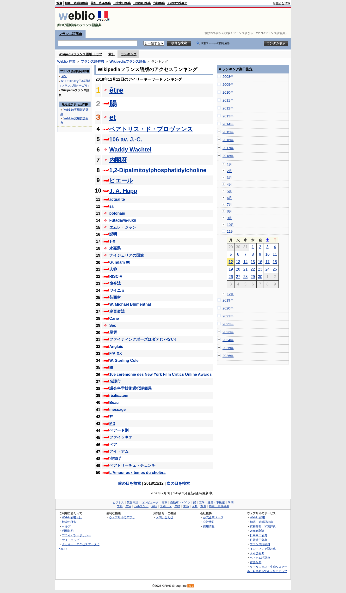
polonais (117, 213)
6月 (229, 198)
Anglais (116, 347)
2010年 (228, 92)
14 (245, 262)
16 (260, 262)
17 (267, 262)
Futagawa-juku (122, 220)
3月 (229, 178)
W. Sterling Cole (124, 360)
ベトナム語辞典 (260, 557)
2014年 (228, 124)
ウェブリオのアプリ (122, 517)
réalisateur (119, 395)
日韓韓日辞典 (142, 3)
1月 (229, 164)
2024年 (228, 340)
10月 (230, 225)
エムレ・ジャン (122, 227)
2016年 (228, 140)
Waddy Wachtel (130, 149)
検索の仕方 (69, 521)
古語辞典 (159, 3)
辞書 (59, 3)
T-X (112, 241)
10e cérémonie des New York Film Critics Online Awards (160, 374)
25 (275, 269)
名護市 (115, 381)
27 (238, 277)
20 (238, 269)
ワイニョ (117, 290)
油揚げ (115, 458)
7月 (229, 204)
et (112, 117)
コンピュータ (150, 502)
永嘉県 (115, 248)
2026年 (228, 356)
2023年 (228, 332)
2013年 (228, 116)
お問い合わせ (164, 517)
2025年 (228, 348)
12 (231, 262)
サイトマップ (70, 539)
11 (275, 254)
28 (245, 277)
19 (231, 269)
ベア (113, 444)
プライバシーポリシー (76, 535)
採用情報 (209, 526)
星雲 (113, 332)
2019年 (228, 300)
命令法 (115, 283)
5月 (229, 191)
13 (238, 262)
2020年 (228, 308)
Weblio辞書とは (72, 517)
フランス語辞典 (70, 34)
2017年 (228, 148)
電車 (164, 502)
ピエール (121, 180)
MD (112, 424)
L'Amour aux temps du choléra (137, 473)
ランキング (128, 54)
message (117, 409)
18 (275, 262)
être (116, 90)
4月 (229, 184)
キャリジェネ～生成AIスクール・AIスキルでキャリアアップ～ (267, 571)
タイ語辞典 (257, 553)
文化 (120, 506)
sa (111, 206)
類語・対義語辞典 (76, 3)
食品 (186, 506)
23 (260, 269)
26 (231, 277)
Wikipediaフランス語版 (128, 61)
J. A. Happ (123, 191)
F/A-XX (115, 353)
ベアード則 (119, 430)
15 (253, 262)
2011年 (228, 100)
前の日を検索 (129, 483)
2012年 (228, 108)
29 (253, 277)
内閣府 (118, 160)
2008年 (228, 77)
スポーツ (166, 506)
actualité (117, 199)
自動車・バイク (180, 502)
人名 (195, 506)
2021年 (228, 316)
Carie (114, 318)
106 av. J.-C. (125, 139)
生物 (177, 506)
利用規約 (68, 530)
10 (267, 254)
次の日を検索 (178, 483)
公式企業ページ (213, 517)
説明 (113, 234)
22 (253, 269)
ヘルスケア (141, 506)
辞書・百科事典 (219, 506)
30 (260, 277)
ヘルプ (66, 526)
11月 (230, 231)
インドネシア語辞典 (263, 548)
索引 (111, 54)
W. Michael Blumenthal (130, 304)
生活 (128, 506)
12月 (230, 294)
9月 (229, 218)
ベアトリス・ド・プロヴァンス (151, 129)
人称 (113, 269)
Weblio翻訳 (257, 530)
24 (267, 269)
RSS (191, 586)
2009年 (228, 84)
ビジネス (118, 502)
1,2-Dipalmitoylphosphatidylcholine (157, 170)
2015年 (228, 132)
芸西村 (115, 297)
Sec (112, 325)
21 (245, 269)
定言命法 (117, 311)
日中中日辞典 (122, 3)
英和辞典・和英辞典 (263, 526)
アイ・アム (119, 451)
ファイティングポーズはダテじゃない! (142, 339)
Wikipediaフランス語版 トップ (80, 54)
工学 (202, 502)
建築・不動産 (216, 502)
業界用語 (132, 502)
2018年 (228, 156)
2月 (229, 171)
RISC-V (115, 276)
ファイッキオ (120, 437)
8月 (229, 211)
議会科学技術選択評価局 (130, 388)
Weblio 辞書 (66, 61)
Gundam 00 (119, 262)
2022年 (228, 324)
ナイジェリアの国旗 (126, 255)
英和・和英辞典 (101, 3)
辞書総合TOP (281, 3)
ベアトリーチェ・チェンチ (132, 465)
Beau (114, 402)
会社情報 (209, 521)
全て (64, 76)
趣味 (154, 506)
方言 (203, 506)
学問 (231, 502)
